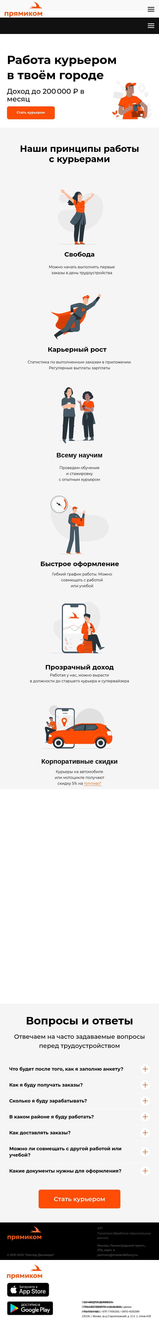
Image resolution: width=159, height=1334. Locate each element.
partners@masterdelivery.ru (117, 1255)
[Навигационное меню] (151, 9)
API (100, 1228)
